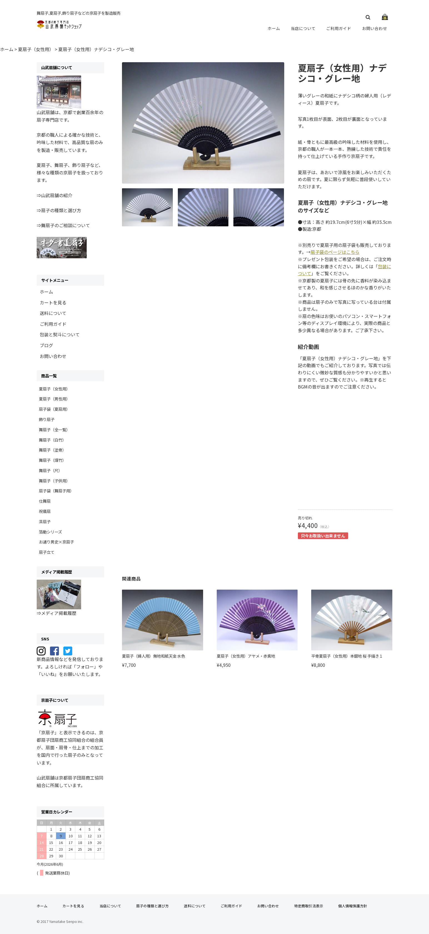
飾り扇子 (46, 419)
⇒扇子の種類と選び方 (59, 210)
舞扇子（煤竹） (52, 460)
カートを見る (53, 302)
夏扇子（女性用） (54, 389)
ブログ (46, 345)
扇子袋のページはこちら (335, 252)
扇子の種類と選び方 (152, 905)
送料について (53, 313)
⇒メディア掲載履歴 (56, 613)
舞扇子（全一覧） (54, 429)
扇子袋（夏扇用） (54, 409)
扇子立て (46, 552)
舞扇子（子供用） (54, 481)
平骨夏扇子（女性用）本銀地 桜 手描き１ (347, 656)
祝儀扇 (45, 511)
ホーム (274, 28)
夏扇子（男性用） (54, 399)
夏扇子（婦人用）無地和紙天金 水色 (153, 656)
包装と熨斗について (60, 334)
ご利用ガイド (339, 28)
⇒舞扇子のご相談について (63, 225)
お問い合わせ (374, 28)
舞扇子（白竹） (52, 440)
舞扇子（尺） (50, 470)
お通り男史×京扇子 (56, 542)
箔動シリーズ (50, 532)
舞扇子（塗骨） (52, 450)
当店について (303, 28)
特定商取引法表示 (308, 905)
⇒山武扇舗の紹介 (54, 195)
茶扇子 (45, 521)
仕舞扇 (45, 501)
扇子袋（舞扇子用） (56, 491)
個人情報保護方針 (352, 905)
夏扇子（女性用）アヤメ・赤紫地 (246, 656)
